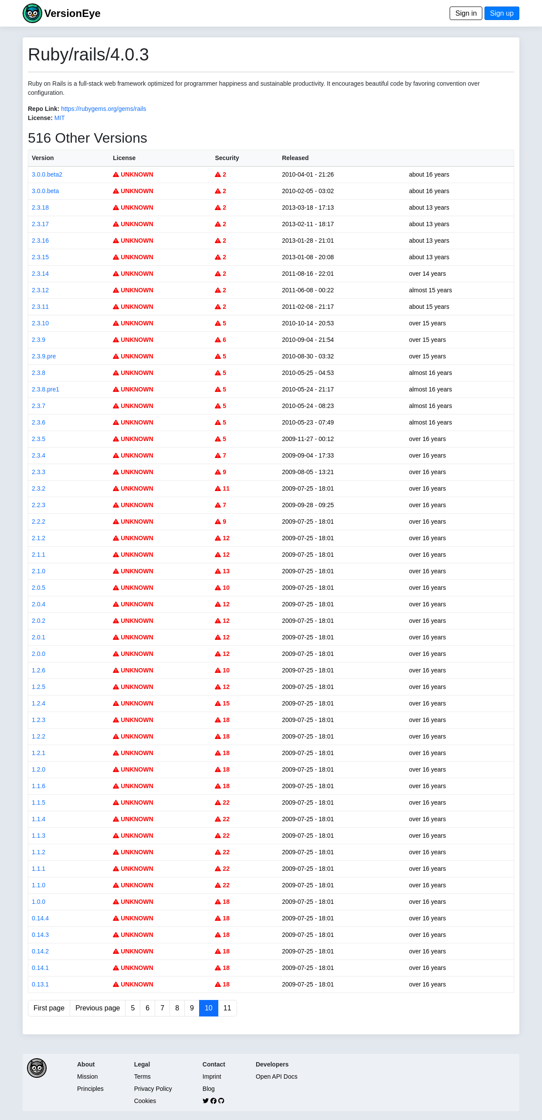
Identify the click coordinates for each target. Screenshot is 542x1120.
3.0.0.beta (45, 190)
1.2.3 (38, 719)
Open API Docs (277, 1076)
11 (222, 488)
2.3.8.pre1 (45, 389)
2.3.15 (40, 257)
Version (43, 157)
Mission (87, 1076)
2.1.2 (38, 538)
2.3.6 (38, 422)
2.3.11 (40, 306)
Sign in (466, 13)
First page (49, 1008)
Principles (90, 1088)
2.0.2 (38, 620)
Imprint (212, 1076)
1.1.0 (38, 885)
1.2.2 (38, 736)
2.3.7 (38, 405)
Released (295, 157)
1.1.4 (38, 819)
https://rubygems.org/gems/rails (103, 108)
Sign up (502, 13)
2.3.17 (40, 224)
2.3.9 (38, 339)
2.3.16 (40, 240)
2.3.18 (40, 207)
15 (222, 703)
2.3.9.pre (44, 356)
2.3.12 (40, 290)
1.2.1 (38, 752)
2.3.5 (38, 438)
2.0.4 (38, 604)
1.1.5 (38, 802)
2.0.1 (38, 637)
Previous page (97, 1008)
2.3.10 (40, 323)
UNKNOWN (133, 174)
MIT (59, 117)
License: (40, 117)
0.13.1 (40, 984)
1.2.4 (38, 703)
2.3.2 (38, 488)
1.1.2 (38, 852)
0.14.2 (40, 951)
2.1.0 (38, 571)
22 (222, 802)
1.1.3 (38, 835)
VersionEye (72, 13)
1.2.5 (38, 686)
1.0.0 (38, 901)
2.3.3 (38, 471)
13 (222, 571)
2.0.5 (38, 587)
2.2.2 (38, 521)
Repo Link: (43, 108)
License (124, 157)
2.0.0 (38, 653)
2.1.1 (38, 554)
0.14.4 (40, 918)
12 (222, 538)
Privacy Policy (153, 1088)
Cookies (145, 1100)
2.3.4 (38, 455)
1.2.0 (38, 769)
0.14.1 (40, 967)
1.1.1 (38, 868)
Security (227, 157)
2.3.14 (40, 273)
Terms (142, 1076)
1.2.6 (38, 670)
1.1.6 (38, 785)
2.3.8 (38, 372)
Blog (209, 1088)
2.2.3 (38, 504)
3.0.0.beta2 (47, 174)
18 (222, 719)
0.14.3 (40, 934)
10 (222, 587)
